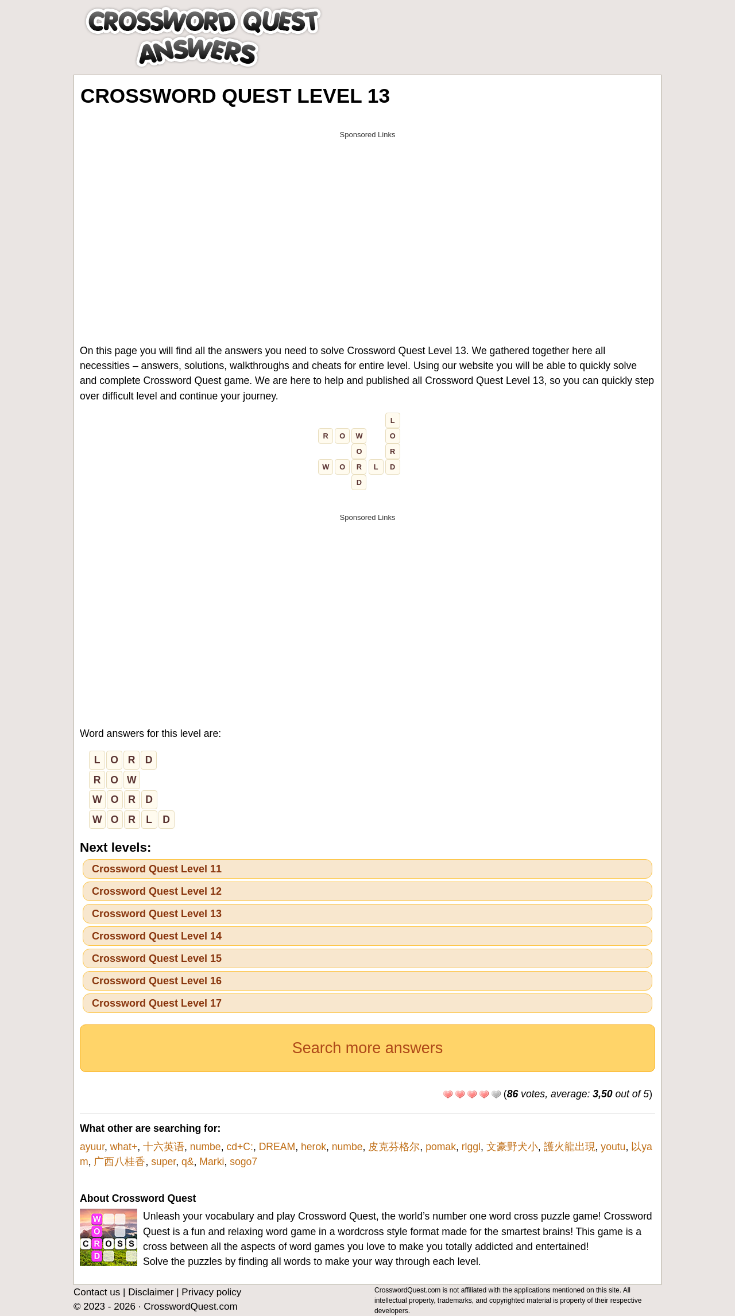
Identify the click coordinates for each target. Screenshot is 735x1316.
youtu (613, 1146)
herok (313, 1146)
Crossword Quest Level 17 (157, 1003)
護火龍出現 (569, 1146)
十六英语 (163, 1146)
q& (187, 1161)
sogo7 (243, 1161)
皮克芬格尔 (394, 1146)
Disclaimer (150, 1292)
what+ (123, 1146)
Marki (211, 1161)
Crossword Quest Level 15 (157, 958)
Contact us (97, 1292)
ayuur (92, 1146)
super (163, 1161)
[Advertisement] (367, 225)
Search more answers (367, 1048)
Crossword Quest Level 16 (157, 981)
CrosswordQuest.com (190, 1306)
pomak (440, 1146)
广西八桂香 (119, 1161)
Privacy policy (211, 1292)
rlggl (471, 1146)
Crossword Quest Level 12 (157, 891)
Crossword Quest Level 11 (157, 869)
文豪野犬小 (512, 1146)
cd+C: (239, 1146)
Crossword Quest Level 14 (157, 936)
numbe (205, 1146)
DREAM (277, 1146)
